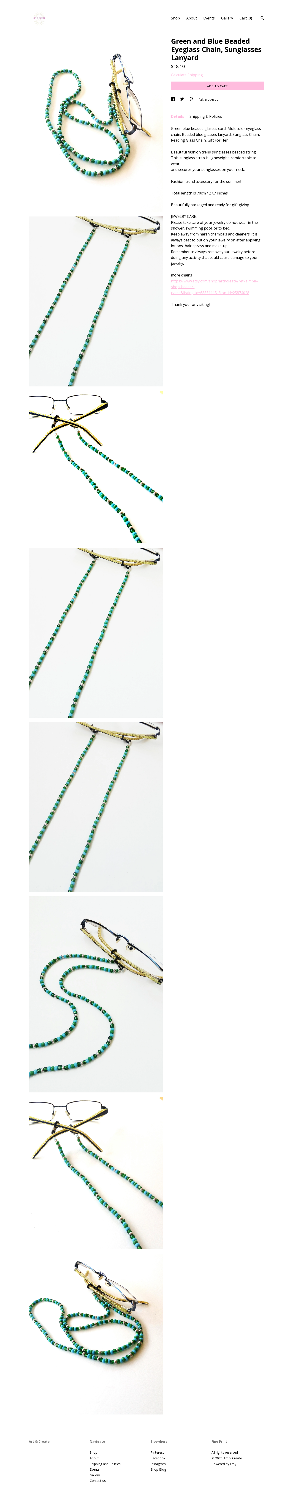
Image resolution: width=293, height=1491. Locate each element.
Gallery (227, 18)
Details (178, 116)
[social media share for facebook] (173, 99)
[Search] (262, 18)
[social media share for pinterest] (192, 99)
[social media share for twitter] (182, 99)
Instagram (158, 1464)
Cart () (245, 18)
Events (209, 18)
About (191, 18)
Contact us (98, 1480)
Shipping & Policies (206, 116)
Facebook (158, 1458)
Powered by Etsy (224, 1464)
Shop (175, 18)
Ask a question (209, 99)
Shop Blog (158, 1469)
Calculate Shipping (187, 74)
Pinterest (157, 1452)
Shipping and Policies (105, 1464)
